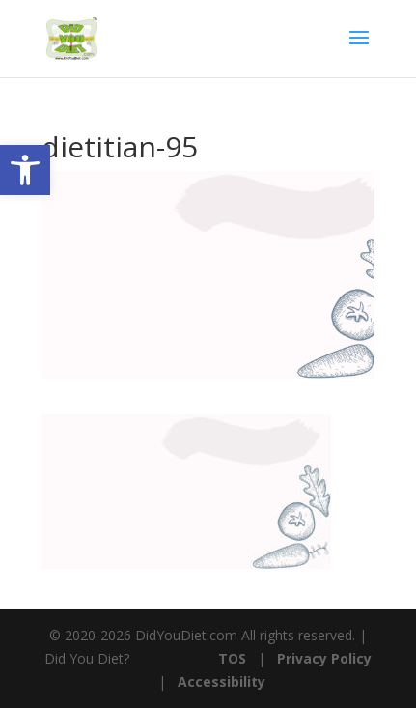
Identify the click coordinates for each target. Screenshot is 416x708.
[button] (25, 170)
